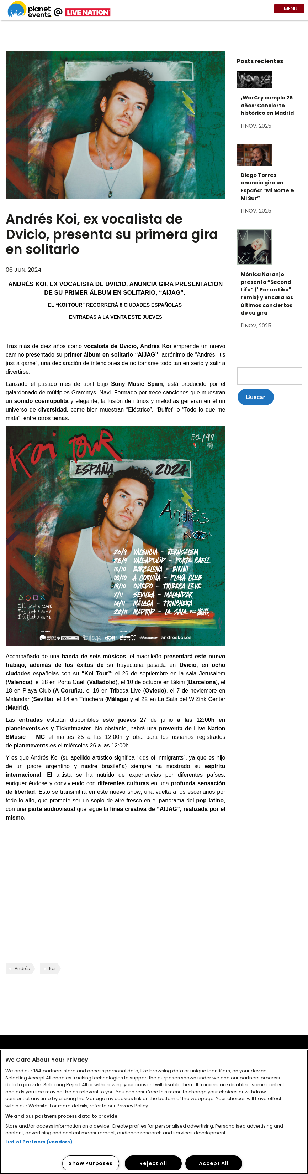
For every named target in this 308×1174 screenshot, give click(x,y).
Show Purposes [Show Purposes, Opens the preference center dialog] (91, 1163)
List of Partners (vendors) (38, 1141)
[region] (154, 1111)
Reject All (153, 1163)
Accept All (213, 1163)
